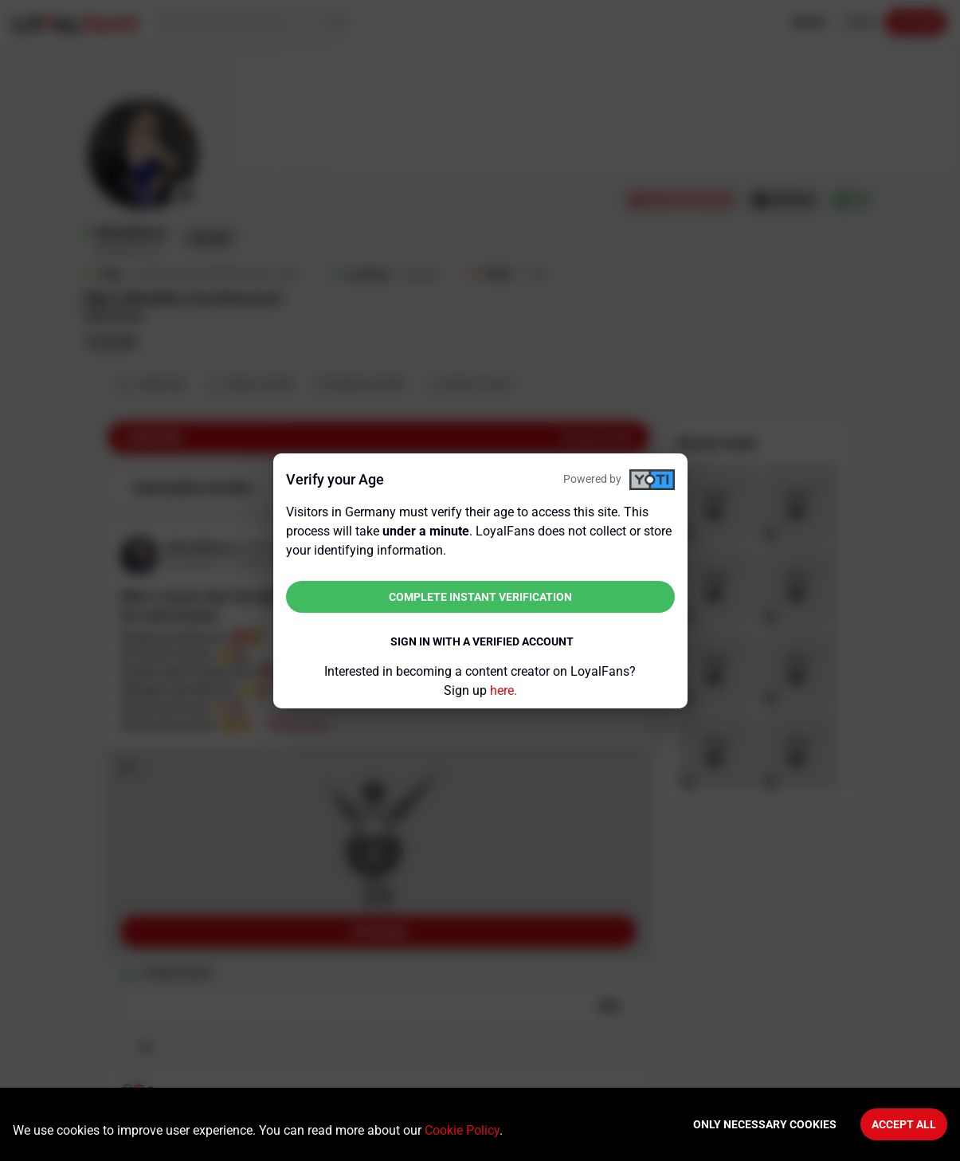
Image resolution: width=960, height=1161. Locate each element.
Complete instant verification (480, 596)
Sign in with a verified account (482, 641)
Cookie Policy (462, 1130)
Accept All (904, 1124)
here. (503, 690)
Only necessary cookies (765, 1124)
